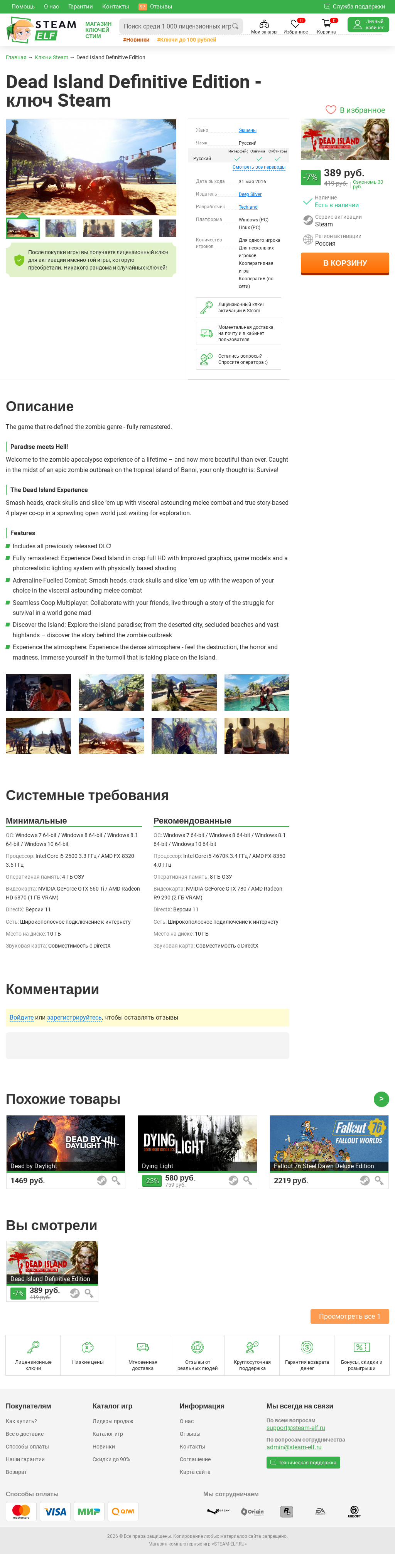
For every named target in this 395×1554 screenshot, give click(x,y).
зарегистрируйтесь (74, 1017)
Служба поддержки (354, 6)
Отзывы (190, 1434)
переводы (259, 167)
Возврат (16, 1472)
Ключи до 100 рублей (188, 39)
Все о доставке (25, 1434)
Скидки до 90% (111, 1459)
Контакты (192, 1446)
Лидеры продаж (113, 1421)
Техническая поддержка (303, 1462)
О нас (187, 1421)
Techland (248, 207)
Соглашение (195, 1459)
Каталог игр (108, 1434)
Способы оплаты (27, 1446)
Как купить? (21, 1421)
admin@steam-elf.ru (294, 1447)
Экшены (248, 130)
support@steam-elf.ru (296, 1428)
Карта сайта (195, 1472)
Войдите (22, 1017)
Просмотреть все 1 (350, 1316)
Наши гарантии (25, 1459)
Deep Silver (250, 194)
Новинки (137, 39)
